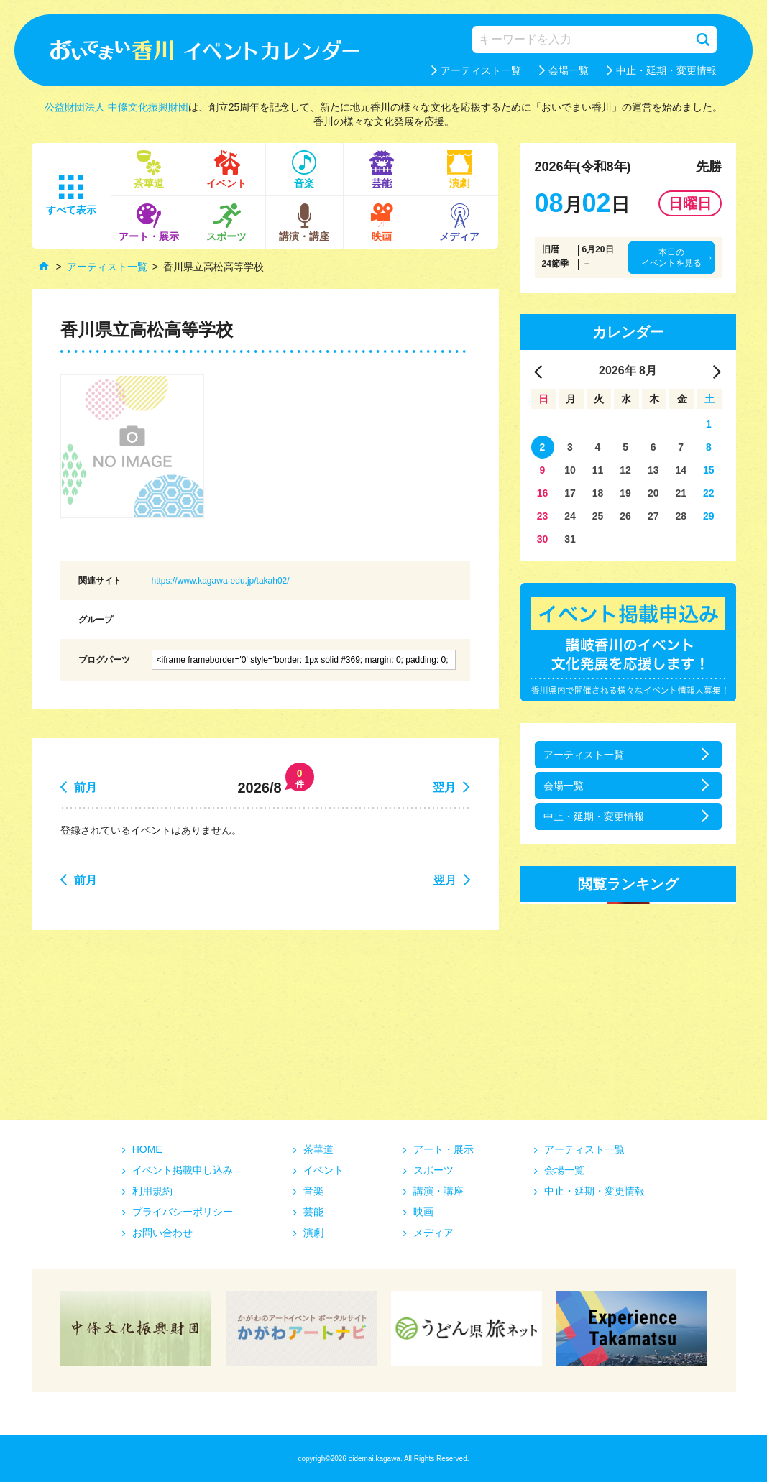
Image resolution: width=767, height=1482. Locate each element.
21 (680, 493)
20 (653, 493)
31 (570, 539)
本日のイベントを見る (671, 257)
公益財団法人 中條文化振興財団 (116, 107)
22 (709, 493)
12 (625, 470)
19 (625, 493)
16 (542, 493)
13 (653, 470)
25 (598, 516)
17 (570, 493)
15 (709, 470)
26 (625, 516)
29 (709, 516)
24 (570, 516)
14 (680, 470)
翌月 (444, 787)
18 (598, 493)
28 (680, 516)
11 (598, 470)
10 (570, 470)
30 (542, 539)
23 (542, 516)
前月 (85, 787)
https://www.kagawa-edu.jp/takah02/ (221, 581)
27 (653, 516)
